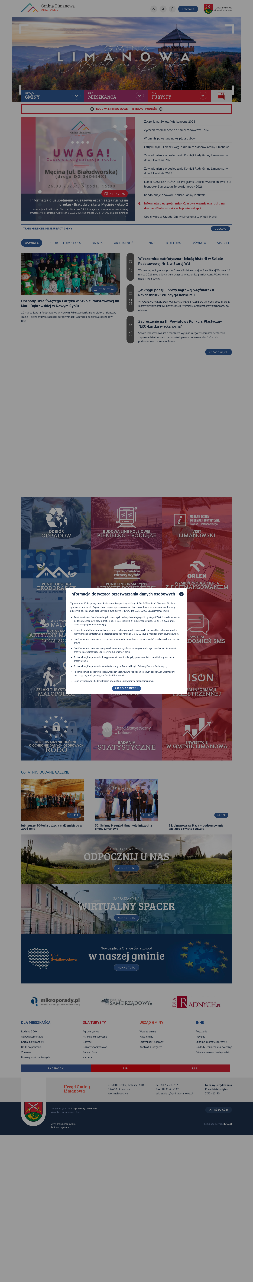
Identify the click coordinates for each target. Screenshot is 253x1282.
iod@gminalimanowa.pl (166, 633)
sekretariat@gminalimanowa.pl (89, 624)
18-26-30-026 (136, 633)
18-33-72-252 (160, 620)
